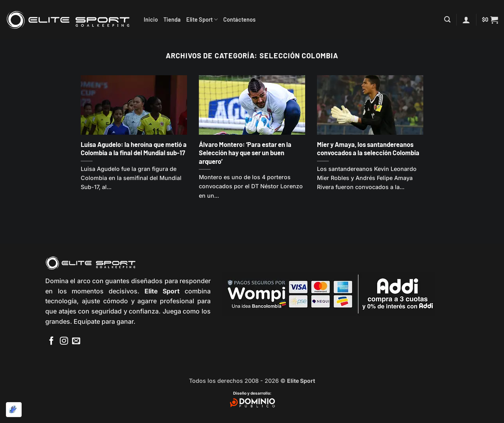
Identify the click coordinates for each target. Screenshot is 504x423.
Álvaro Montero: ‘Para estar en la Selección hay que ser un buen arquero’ (245, 152)
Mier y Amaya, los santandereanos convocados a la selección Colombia (368, 148)
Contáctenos (239, 19)
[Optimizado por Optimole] (14, 409)
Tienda (172, 19)
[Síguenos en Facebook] (51, 341)
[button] (447, 19)
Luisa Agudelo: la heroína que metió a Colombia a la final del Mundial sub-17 (134, 148)
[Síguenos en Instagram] (64, 341)
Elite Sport (202, 19)
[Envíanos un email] (76, 341)
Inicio (151, 19)
